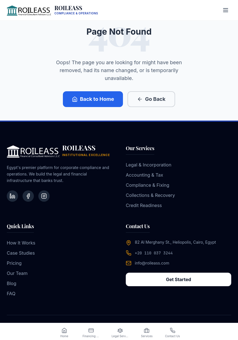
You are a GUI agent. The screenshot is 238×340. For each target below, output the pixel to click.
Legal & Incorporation (148, 165)
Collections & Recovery (150, 195)
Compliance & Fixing (147, 185)
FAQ (11, 293)
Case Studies (21, 253)
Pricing (14, 263)
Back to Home (93, 99)
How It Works (21, 243)
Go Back (151, 99)
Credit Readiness (144, 205)
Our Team (17, 273)
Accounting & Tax (144, 175)
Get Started (178, 279)
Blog (11, 283)
